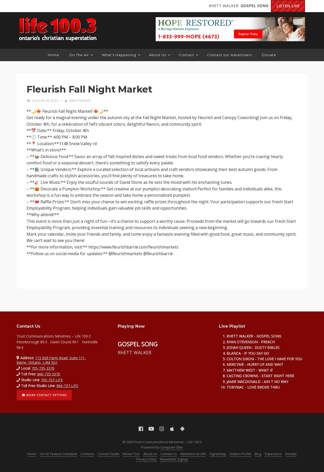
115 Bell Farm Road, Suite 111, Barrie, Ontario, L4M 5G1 (51, 360)
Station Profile (240, 454)
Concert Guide (108, 454)
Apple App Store (54, 6)
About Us (159, 55)
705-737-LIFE (52, 379)
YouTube (34, 6)
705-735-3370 (43, 368)
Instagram (44, 6)
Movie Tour (131, 454)
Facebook (24, 6)
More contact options (44, 395)
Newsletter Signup (174, 459)
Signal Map (217, 454)
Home (53, 55)
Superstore (273, 454)
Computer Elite (171, 447)
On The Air (81, 55)
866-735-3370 (48, 374)
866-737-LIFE (67, 385)
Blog (258, 454)
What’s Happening (121, 55)
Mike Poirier (80, 100)
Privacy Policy (146, 459)
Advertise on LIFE (193, 454)
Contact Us (168, 454)
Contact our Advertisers (229, 55)
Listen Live (287, 6)
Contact (188, 55)
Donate (269, 55)
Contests (87, 454)
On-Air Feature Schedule (58, 454)
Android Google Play (64, 6)
